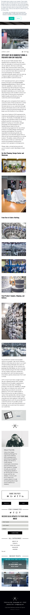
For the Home (15, 545)
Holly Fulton (9, 450)
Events (15, 543)
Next (23, 503)
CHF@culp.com (19, 604)
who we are (14, 61)
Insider (15, 549)
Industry (15, 547)
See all (3, 551)
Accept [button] (11, 18)
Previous (6, 503)
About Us (15, 541)
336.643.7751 (10, 604)
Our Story (17, 148)
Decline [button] (18, 18)
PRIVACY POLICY (15, 609)
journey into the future (8, 368)
